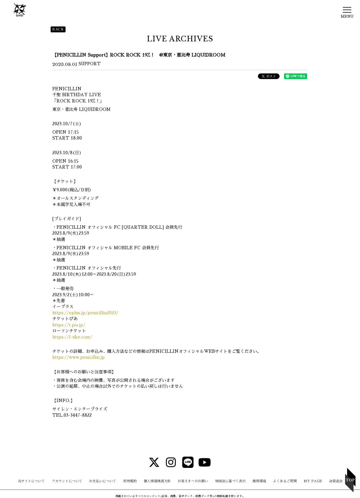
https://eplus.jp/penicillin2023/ (85, 313)
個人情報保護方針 (157, 481)
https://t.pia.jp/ (68, 325)
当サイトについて (31, 481)
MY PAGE (313, 481)
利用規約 (130, 481)
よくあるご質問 (285, 481)
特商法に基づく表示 (230, 481)
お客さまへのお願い (193, 481)
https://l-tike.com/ (72, 337)
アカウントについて (67, 481)
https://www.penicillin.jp (78, 357)
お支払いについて (102, 481)
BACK (58, 29)
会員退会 (336, 481)
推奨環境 (259, 481)
